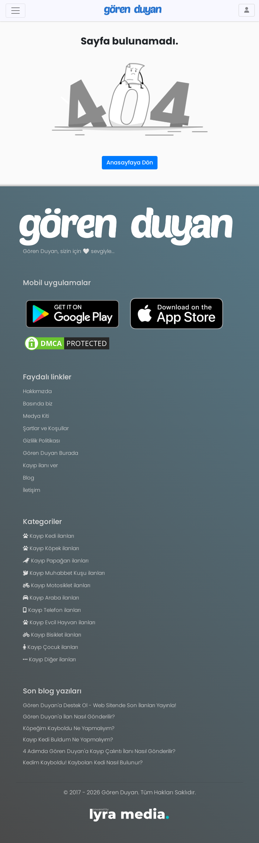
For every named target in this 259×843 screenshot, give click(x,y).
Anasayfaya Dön (129, 162)
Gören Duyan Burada (50, 453)
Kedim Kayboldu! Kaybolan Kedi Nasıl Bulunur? (83, 762)
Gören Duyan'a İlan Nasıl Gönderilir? (69, 716)
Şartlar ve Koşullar (46, 428)
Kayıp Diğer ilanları (49, 659)
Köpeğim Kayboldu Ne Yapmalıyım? (69, 728)
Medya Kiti (36, 416)
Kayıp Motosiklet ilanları (56, 585)
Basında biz (38, 403)
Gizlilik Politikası (41, 440)
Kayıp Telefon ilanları (52, 610)
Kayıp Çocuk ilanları (50, 647)
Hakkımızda (37, 391)
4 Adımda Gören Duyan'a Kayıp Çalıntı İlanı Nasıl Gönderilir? (99, 751)
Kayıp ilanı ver (40, 465)
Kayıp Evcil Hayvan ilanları (59, 622)
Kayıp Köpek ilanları (51, 548)
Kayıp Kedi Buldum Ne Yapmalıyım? (68, 739)
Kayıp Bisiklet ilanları (52, 634)
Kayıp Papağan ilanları (55, 560)
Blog (28, 477)
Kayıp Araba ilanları (51, 597)
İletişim (31, 490)
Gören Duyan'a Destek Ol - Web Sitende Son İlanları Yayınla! (99, 705)
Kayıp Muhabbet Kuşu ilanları (64, 573)
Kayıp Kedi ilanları (48, 536)
